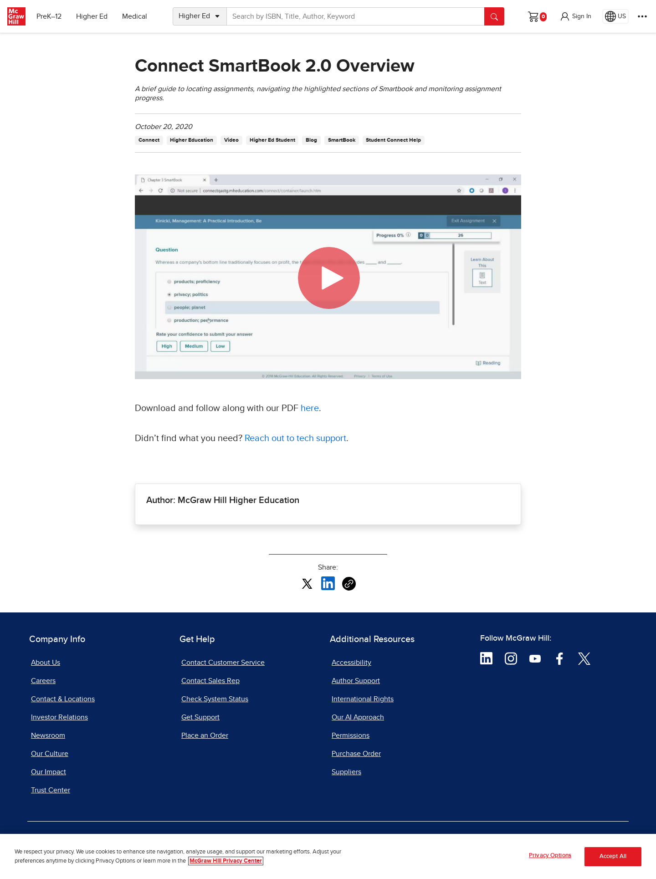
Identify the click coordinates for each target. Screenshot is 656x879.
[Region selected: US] (615, 16)
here (310, 408)
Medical (134, 16)
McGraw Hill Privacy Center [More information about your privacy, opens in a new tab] (226, 861)
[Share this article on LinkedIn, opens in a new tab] (328, 583)
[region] (328, 856)
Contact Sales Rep (210, 680)
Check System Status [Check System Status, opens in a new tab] (214, 699)
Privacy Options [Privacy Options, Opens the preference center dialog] (550, 855)
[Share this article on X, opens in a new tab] (307, 583)
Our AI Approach (358, 717)
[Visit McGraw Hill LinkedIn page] (486, 658)
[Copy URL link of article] (349, 584)
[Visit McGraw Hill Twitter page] (584, 658)
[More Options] (642, 16)
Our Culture (49, 753)
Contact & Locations (63, 699)
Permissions (350, 735)
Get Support (200, 717)
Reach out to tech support (295, 438)
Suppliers (346, 772)
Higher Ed (92, 16)
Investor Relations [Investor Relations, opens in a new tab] (59, 717)
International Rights (363, 699)
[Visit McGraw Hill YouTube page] (535, 658)
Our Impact (48, 772)
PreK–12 (49, 16)
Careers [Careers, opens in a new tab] (43, 680)
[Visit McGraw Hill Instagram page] (511, 658)
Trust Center (50, 790)
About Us (45, 662)
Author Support (356, 680)
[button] (575, 16)
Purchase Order (356, 753)
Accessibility (351, 662)
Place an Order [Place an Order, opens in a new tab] (204, 735)
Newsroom (48, 735)
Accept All (613, 856)
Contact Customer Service (223, 662)
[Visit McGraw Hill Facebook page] (560, 658)
